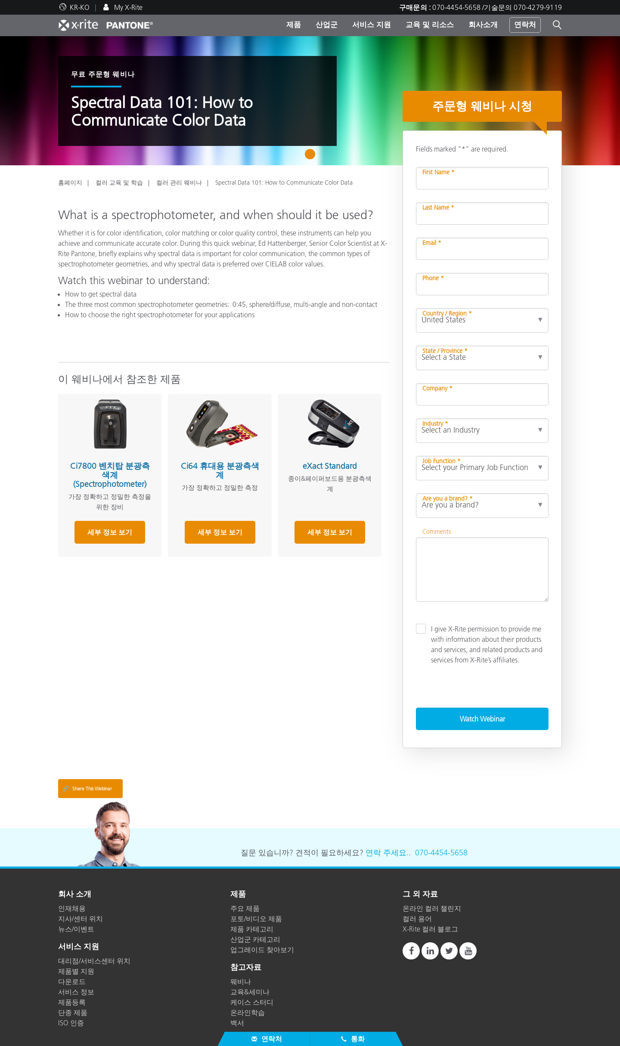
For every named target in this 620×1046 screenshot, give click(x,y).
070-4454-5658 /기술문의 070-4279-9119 (497, 7)
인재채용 (72, 908)
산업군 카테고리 (255, 939)
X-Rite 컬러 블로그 (430, 929)
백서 (237, 1022)
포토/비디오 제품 (256, 918)
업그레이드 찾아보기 (262, 949)
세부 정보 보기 (109, 531)
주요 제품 (245, 908)
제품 (293, 24)
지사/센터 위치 (80, 918)
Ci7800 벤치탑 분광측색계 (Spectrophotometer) (109, 475)
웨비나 (240, 981)
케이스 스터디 (251, 1002)
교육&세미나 (250, 991)
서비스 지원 (371, 24)
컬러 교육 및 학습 (119, 182)
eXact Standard (328, 465)
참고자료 (245, 967)
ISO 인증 (71, 1022)
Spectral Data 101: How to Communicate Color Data (284, 182)
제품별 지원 (76, 971)
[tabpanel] (310, 100)
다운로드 (72, 981)
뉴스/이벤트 (76, 929)
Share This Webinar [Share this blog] (87, 788)
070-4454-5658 (441, 852)
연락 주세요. (387, 852)
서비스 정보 (76, 991)
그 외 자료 (420, 894)
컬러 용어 (417, 918)
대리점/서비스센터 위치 (94, 960)
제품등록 (72, 1002)
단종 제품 (72, 1012)
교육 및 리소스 (430, 24)
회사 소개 (74, 894)
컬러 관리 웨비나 (179, 182)
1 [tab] (312, 157)
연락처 (525, 24)
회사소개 (483, 24)
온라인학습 (247, 1012)
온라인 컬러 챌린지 (432, 908)
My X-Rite (127, 7)
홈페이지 (70, 182)
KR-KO (80, 7)
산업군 (327, 24)
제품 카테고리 (251, 929)
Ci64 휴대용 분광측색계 (219, 470)
